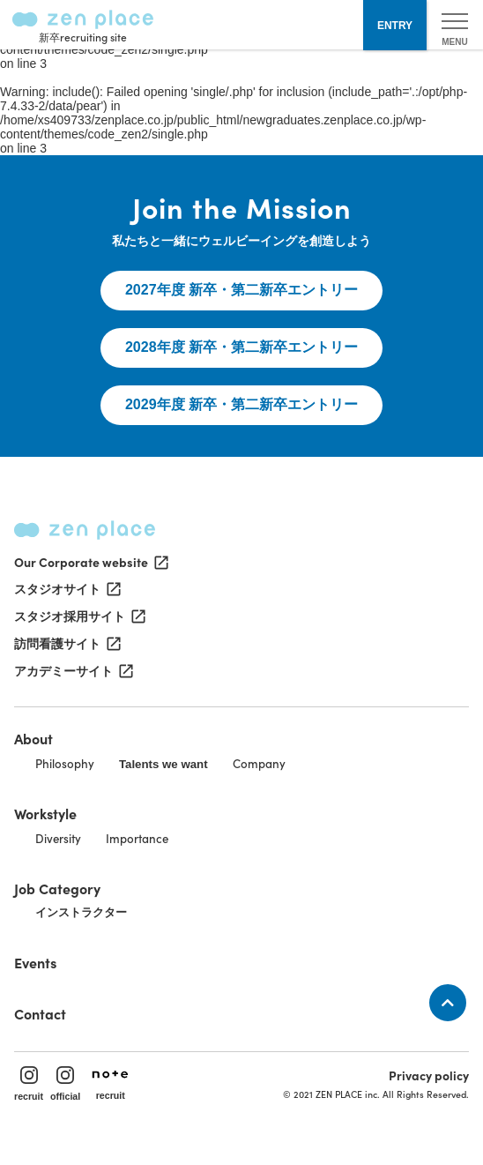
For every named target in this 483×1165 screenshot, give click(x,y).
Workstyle (45, 813)
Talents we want (163, 764)
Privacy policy (429, 1075)
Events (35, 962)
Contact (40, 1013)
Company (259, 763)
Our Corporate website (90, 562)
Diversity (58, 838)
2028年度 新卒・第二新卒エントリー (241, 347)
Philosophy (64, 763)
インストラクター (81, 912)
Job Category (57, 888)
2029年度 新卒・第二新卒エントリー (241, 404)
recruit (28, 1084)
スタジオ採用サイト (78, 616)
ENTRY (394, 25)
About (33, 738)
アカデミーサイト (72, 671)
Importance (137, 838)
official (65, 1084)
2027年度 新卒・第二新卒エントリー (241, 289)
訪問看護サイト (66, 644)
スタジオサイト (66, 589)
